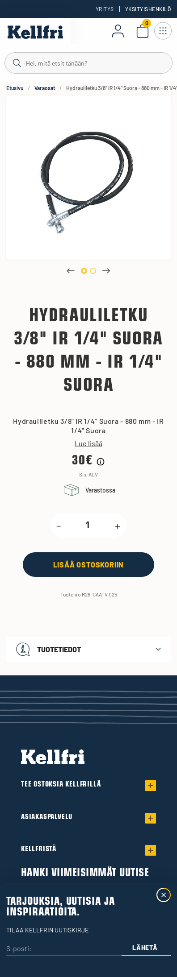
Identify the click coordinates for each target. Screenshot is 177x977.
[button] (88, 649)
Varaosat (44, 88)
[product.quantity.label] (88, 525)
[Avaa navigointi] (163, 31)
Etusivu (14, 88)
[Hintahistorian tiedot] (100, 461)
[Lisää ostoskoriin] (88, 564)
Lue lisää (88, 443)
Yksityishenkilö (148, 9)
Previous (70, 270)
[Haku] (88, 62)
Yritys (105, 9)
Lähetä (144, 948)
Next (106, 270)
